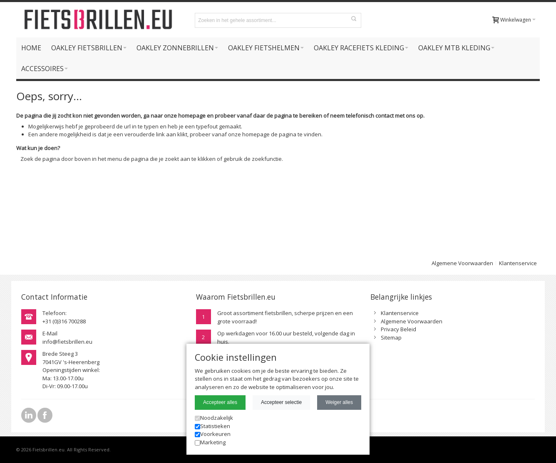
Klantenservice (518, 263)
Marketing (210, 442)
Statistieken (212, 426)
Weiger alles (339, 402)
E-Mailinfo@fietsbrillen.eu (67, 337)
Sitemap (391, 337)
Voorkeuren (213, 434)
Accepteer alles (220, 402)
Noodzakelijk (214, 417)
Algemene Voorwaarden (462, 263)
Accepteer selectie (281, 402)
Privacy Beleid (398, 329)
